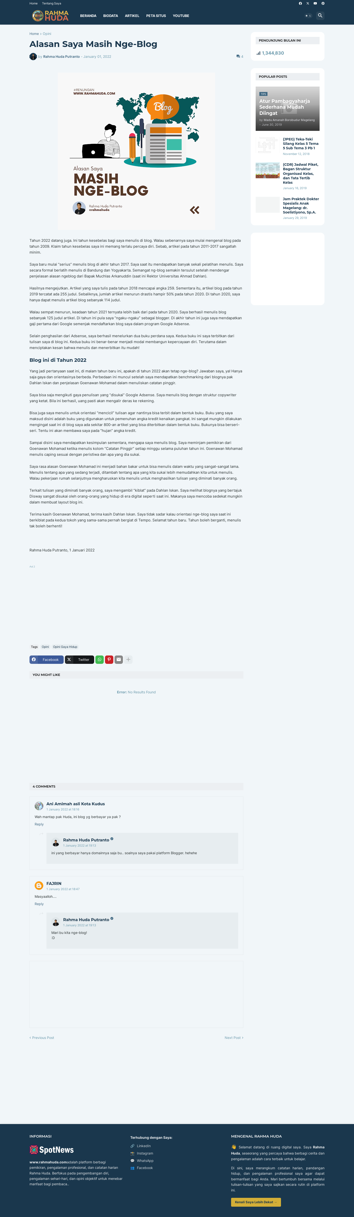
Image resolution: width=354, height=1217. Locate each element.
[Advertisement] (136, 603)
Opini (47, 34)
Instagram (141, 1153)
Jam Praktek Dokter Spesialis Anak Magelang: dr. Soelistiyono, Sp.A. (301, 206)
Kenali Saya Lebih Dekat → (256, 1202)
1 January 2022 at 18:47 (63, 889)
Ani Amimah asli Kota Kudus (75, 804)
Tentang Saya (51, 3)
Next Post (233, 1037)
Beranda (88, 16)
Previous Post (43, 1037)
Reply (39, 824)
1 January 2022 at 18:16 (62, 809)
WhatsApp (142, 1160)
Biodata (110, 16)
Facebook (141, 1167)
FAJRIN (53, 883)
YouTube (181, 16)
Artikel (132, 16)
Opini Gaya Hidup (65, 647)
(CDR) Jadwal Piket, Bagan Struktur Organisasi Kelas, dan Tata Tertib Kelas (300, 173)
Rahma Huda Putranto (86, 840)
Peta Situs (156, 16)
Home (34, 3)
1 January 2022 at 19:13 (79, 845)
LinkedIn (140, 1145)
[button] (308, 15)
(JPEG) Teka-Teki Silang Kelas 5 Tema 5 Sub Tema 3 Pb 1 (301, 143)
